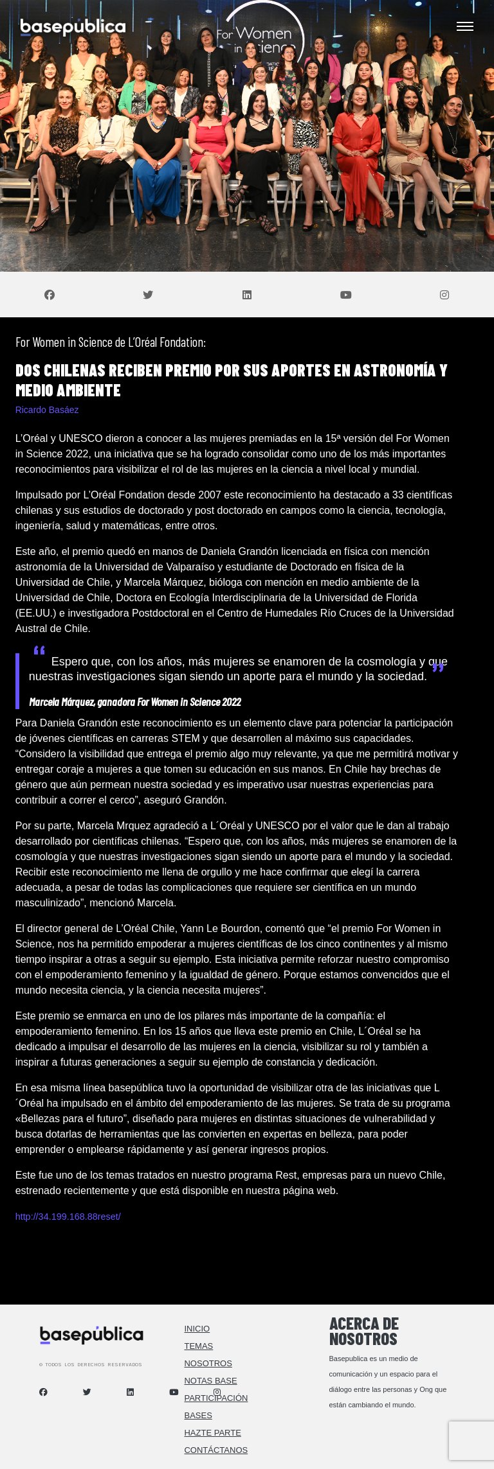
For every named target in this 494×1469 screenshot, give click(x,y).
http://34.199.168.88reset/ (68, 1216)
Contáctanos (216, 1450)
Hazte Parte (212, 1432)
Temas (198, 1346)
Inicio (197, 1328)
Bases (198, 1415)
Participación (216, 1398)
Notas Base (210, 1380)
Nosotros (208, 1363)
